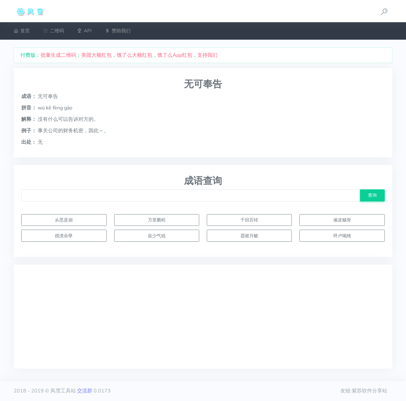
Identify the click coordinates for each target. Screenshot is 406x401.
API (84, 31)
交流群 (84, 390)
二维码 (53, 31)
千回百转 (249, 220)
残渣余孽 (64, 236)
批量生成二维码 (58, 55)
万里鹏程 (157, 220)
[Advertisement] (203, 316)
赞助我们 (118, 31)
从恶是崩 (64, 220)
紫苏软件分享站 (369, 390)
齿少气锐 (157, 236)
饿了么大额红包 (134, 55)
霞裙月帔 (249, 236)
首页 (22, 31)
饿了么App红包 (174, 55)
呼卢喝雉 (342, 236)
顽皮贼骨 (342, 220)
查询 (372, 195)
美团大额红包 (96, 55)
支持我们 (207, 55)
